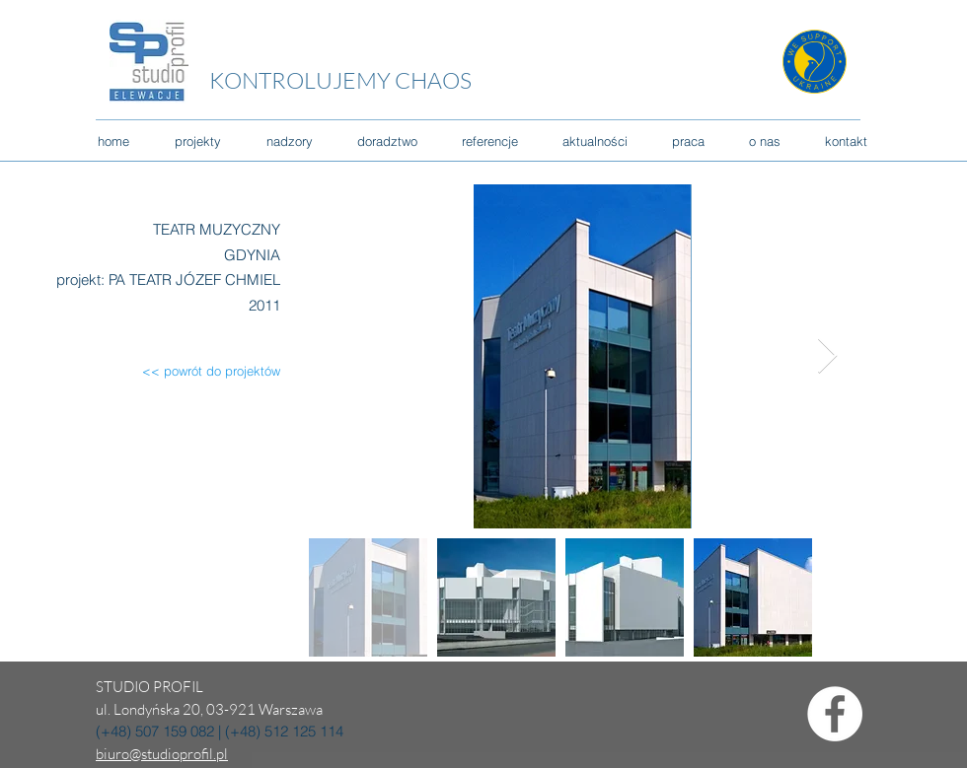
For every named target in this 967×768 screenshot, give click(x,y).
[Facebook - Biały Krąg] (834, 713)
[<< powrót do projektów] (196, 371)
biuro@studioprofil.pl (162, 753)
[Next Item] (827, 356)
